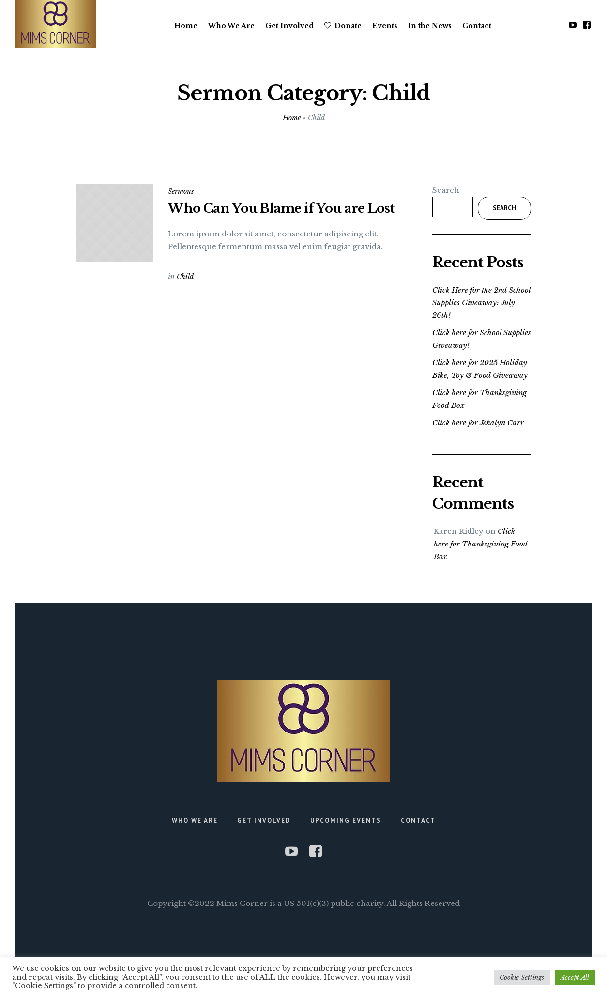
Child (185, 276)
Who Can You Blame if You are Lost (281, 208)
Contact (418, 820)
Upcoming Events (345, 820)
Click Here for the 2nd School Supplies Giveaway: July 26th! (481, 302)
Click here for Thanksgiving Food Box (481, 544)
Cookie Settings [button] (522, 977)
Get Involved (264, 820)
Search (445, 190)
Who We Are (195, 820)
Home (292, 117)
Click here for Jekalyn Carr (478, 422)
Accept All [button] (575, 977)
